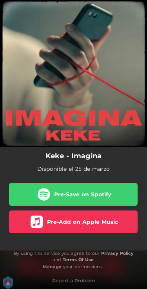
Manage (52, 266)
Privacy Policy (117, 253)
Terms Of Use (78, 259)
